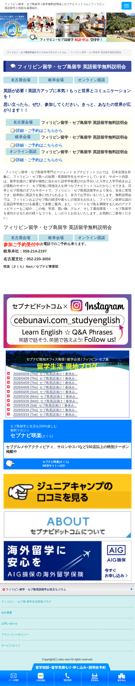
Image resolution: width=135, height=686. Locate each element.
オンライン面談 (91, 80)
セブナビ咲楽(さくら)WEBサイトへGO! (55, 463)
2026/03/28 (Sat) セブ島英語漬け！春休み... (45, 405)
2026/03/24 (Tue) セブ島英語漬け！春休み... (45, 414)
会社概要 (6, 612)
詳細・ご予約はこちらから (39, 131)
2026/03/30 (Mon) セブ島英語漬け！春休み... (45, 396)
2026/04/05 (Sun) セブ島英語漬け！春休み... (45, 392)
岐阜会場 (56, 80)
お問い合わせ (9, 623)
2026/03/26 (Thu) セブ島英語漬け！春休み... (45, 410)
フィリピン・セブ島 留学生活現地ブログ (26, 601)
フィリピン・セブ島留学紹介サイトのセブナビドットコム (36, 52)
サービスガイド (10, 645)
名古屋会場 (20, 80)
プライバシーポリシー (15, 634)
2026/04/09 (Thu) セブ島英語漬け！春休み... (45, 374)
